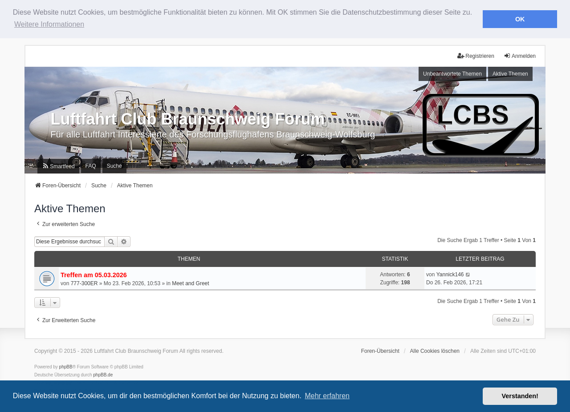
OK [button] (520, 19)
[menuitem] (58, 165)
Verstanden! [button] (520, 396)
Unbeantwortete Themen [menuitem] (452, 73)
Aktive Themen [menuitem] (510, 73)
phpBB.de (103, 374)
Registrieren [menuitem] (475, 55)
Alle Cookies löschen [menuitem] (435, 350)
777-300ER (84, 283)
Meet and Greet (190, 283)
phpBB (66, 366)
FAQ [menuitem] (91, 165)
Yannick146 (450, 274)
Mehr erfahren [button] (327, 396)
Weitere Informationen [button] (49, 24)
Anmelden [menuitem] (520, 55)
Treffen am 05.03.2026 (94, 274)
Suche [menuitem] (114, 165)
